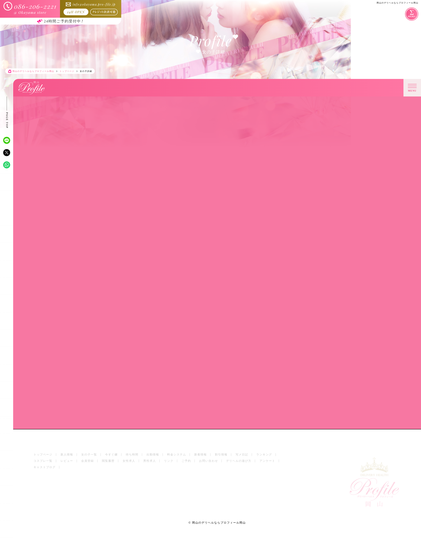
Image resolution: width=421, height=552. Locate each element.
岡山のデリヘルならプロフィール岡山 (219, 522)
